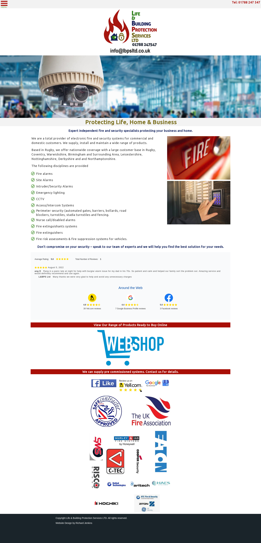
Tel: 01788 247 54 (245, 2)
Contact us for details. (162, 371)
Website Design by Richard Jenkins (74, 523)
